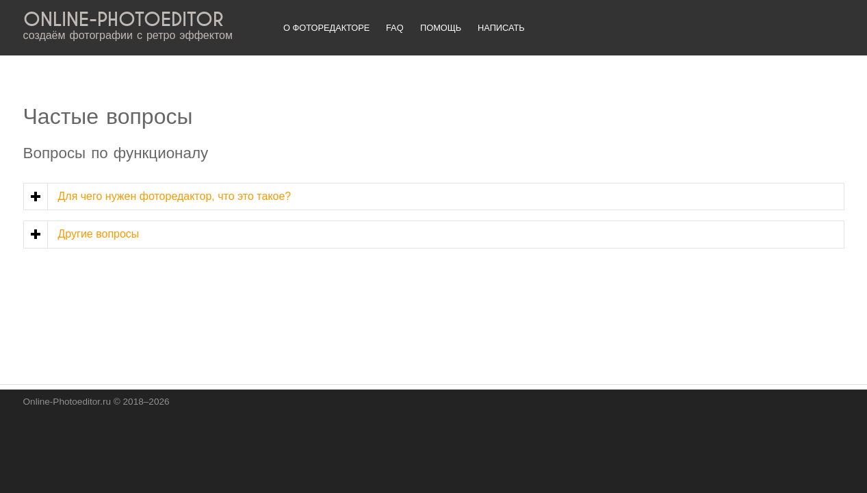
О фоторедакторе (326, 28)
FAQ (395, 28)
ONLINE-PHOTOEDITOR (123, 19)
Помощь (440, 28)
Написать (501, 28)
